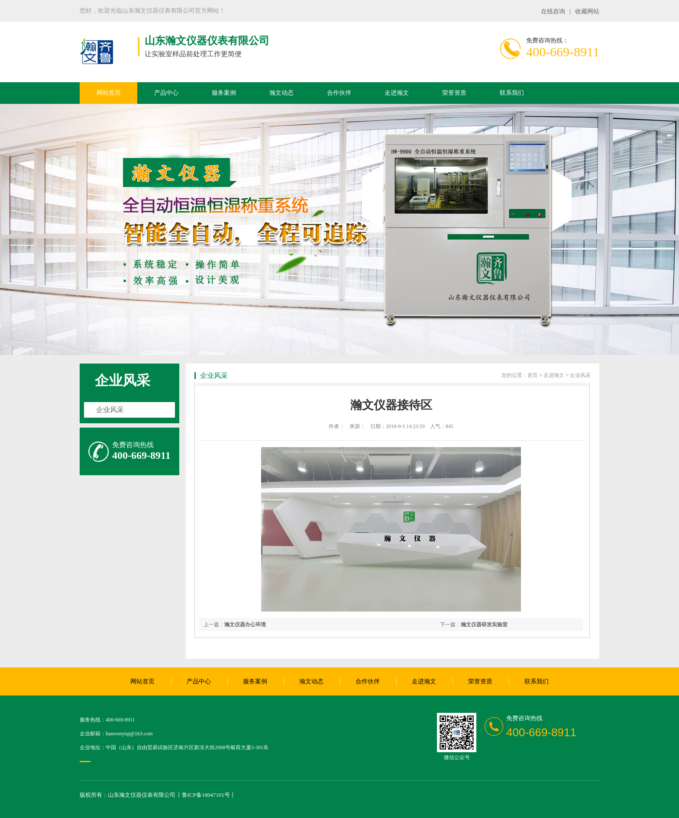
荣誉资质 (454, 93)
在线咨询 (553, 11)
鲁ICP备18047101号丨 (209, 795)
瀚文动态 (281, 93)
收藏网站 (587, 11)
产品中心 (166, 93)
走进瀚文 (397, 93)
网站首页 (109, 93)
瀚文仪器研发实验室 (484, 625)
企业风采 (122, 380)
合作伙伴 (339, 93)
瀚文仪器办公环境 (245, 625)
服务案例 (224, 93)
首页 (532, 375)
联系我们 (512, 93)
